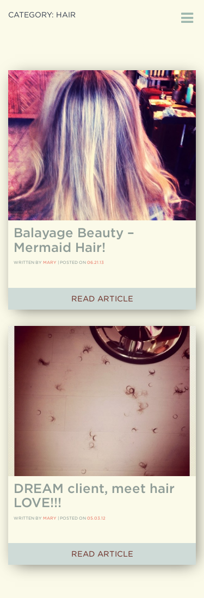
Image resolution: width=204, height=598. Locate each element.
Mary (50, 262)
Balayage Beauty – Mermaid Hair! (74, 240)
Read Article (102, 298)
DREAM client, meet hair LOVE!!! (94, 495)
